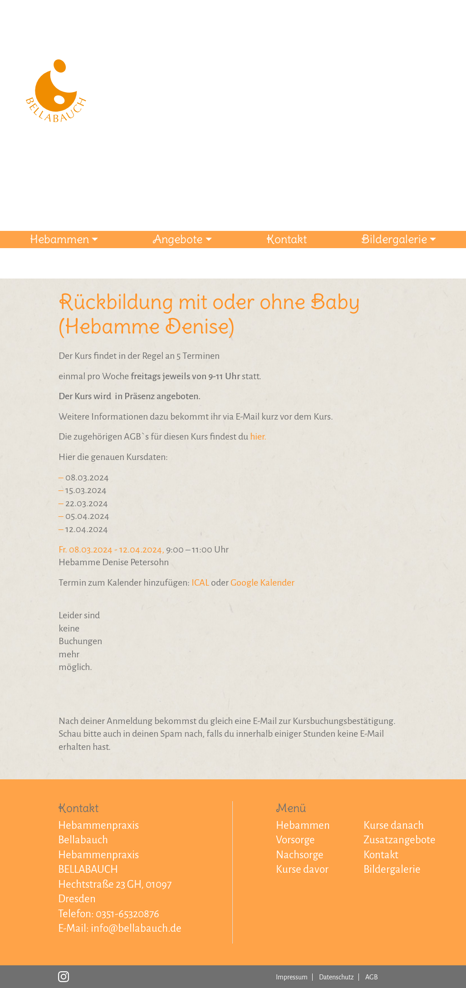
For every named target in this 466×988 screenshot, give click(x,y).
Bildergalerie (394, 239)
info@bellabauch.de (136, 928)
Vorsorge (295, 840)
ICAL (200, 582)
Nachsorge (300, 855)
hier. (258, 436)
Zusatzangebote (399, 840)
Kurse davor (302, 869)
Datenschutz (336, 977)
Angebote (177, 239)
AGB (371, 977)
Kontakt (286, 239)
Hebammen (59, 239)
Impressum (292, 977)
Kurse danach (393, 825)
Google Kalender (262, 582)
